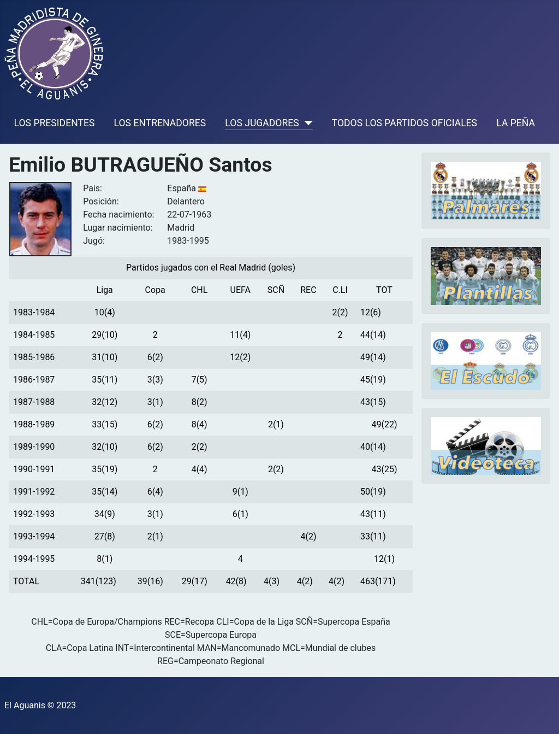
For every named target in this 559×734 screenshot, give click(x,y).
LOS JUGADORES (262, 123)
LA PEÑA (515, 123)
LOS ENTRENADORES (160, 123)
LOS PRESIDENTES (54, 123)
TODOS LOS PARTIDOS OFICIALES (404, 123)
